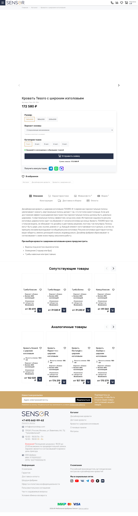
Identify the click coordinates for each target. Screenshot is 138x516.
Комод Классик (103, 290)
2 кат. (37, 144)
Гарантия (26, 473)
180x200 (40, 119)
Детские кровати (78, 420)
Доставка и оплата (30, 476)
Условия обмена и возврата (34, 495)
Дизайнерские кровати (41, 182)
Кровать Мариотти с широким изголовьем (53, 352)
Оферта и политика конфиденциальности (41, 484)
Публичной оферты (77, 405)
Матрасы (74, 431)
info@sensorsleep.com (35, 427)
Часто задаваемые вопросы (34, 492)
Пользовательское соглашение (36, 488)
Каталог (26, 182)
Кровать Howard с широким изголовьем (30, 351)
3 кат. (46, 144)
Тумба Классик (30, 290)
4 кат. (55, 144)
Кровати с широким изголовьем (63, 182)
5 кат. (65, 144)
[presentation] (19, 85)
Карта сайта (83, 508)
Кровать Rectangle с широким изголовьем (77, 352)
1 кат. (28, 144)
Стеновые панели (78, 427)
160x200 (29, 119)
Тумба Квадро (54, 290)
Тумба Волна (77, 290)
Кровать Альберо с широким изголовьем (101, 352)
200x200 (52, 119)
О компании (27, 469)
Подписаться (83, 400)
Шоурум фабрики (29, 480)
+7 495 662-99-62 (33, 420)
